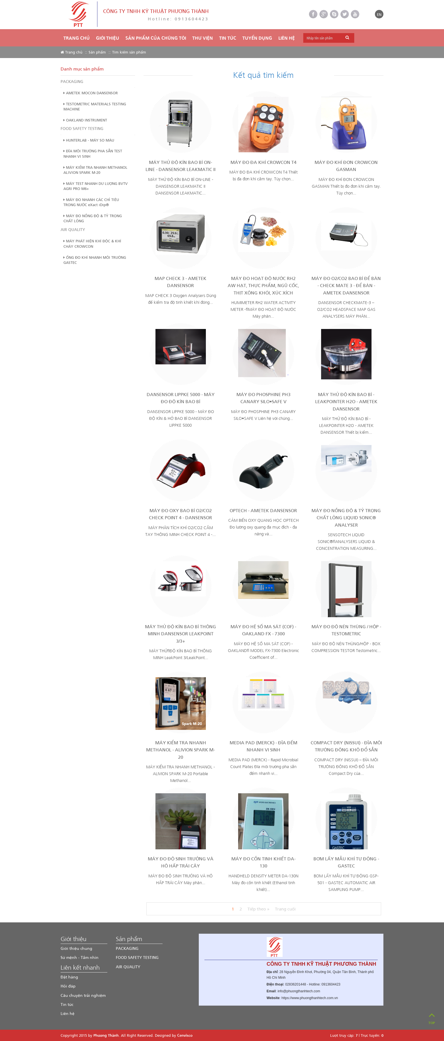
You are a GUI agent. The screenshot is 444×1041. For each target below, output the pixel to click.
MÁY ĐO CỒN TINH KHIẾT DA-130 (263, 862)
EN (379, 14)
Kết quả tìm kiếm (263, 74)
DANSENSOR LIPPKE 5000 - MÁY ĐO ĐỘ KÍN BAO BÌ (181, 398)
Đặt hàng (69, 977)
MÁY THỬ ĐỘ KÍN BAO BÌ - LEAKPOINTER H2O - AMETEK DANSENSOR (346, 401)
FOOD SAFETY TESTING (82, 128)
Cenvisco (185, 1035)
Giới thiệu (107, 38)
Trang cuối (285, 909)
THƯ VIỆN (202, 38)
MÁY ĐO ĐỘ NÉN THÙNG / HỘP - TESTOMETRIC (346, 630)
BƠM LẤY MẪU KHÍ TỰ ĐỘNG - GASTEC (346, 862)
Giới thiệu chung (76, 948)
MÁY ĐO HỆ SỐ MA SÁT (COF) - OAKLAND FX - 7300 (263, 630)
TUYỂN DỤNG (257, 38)
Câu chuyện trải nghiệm (83, 995)
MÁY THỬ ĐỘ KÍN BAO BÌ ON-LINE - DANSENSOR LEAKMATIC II (180, 165)
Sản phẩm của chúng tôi (155, 38)
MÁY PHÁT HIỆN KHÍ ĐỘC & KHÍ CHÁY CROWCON (92, 243)
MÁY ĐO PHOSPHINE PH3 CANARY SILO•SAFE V (263, 398)
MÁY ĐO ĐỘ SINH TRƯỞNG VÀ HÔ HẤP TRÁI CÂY (181, 862)
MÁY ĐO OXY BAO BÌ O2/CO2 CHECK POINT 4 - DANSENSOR (180, 514)
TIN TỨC (227, 38)
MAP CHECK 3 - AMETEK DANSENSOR (180, 281)
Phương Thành (106, 1035)
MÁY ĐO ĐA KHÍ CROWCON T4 (263, 162)
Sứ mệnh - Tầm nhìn (80, 957)
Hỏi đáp (68, 986)
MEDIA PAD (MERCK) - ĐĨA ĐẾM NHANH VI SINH (263, 746)
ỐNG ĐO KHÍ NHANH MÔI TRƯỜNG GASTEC (94, 260)
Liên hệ (286, 38)
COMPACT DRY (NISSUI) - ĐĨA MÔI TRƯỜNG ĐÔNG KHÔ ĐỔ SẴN (346, 746)
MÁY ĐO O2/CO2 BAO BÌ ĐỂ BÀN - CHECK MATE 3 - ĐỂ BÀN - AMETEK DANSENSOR (346, 285)
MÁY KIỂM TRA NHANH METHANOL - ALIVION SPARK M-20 (180, 749)
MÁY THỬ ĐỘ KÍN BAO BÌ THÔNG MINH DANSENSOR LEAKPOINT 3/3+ (180, 633)
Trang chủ (76, 38)
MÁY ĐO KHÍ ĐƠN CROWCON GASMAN (346, 165)
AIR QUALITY (73, 229)
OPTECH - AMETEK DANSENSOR (263, 510)
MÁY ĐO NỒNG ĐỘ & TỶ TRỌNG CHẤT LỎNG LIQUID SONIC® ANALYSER (346, 517)
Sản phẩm (97, 52)
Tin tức (67, 1004)
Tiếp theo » (258, 909)
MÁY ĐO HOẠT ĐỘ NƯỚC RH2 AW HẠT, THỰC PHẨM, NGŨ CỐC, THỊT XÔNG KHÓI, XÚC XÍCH (263, 285)
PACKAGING (72, 81)
